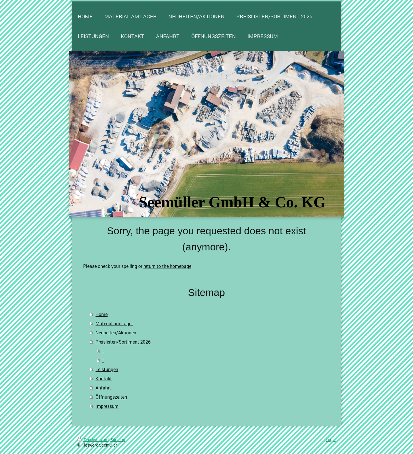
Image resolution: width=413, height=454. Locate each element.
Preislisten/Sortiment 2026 (123, 342)
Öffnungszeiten (111, 397)
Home (102, 314)
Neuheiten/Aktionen (116, 333)
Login (331, 439)
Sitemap (117, 439)
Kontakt (104, 378)
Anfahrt (103, 388)
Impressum (107, 406)
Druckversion (92, 439)
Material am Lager (114, 323)
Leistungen (107, 369)
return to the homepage (167, 266)
